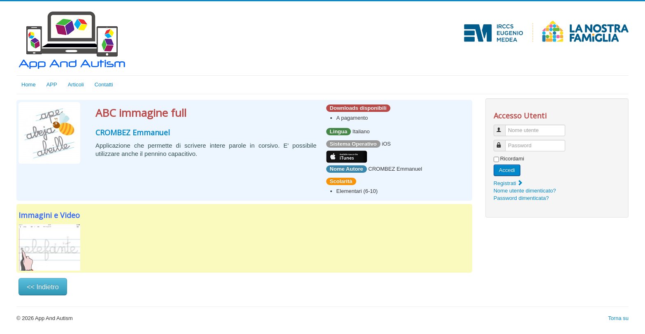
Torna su (618, 318)
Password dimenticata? (521, 198)
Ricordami (512, 158)
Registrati (509, 183)
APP (51, 84)
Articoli (76, 84)
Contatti (104, 84)
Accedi (507, 170)
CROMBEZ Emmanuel (132, 132)
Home (28, 84)
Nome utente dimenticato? (525, 191)
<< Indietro (43, 286)
